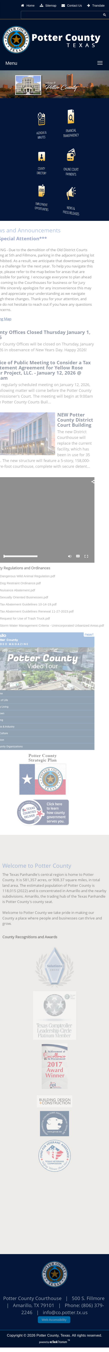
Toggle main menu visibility (101, 60)
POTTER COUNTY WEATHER (54, 1213)
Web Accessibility (54, 1319)
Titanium (59, 1342)
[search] (61, 15)
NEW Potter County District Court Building (68, 419)
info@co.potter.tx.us (65, 1312)
